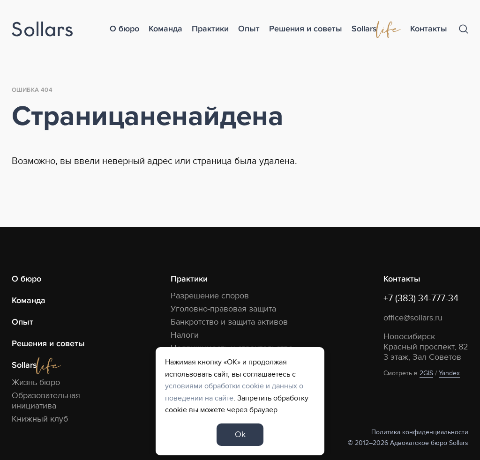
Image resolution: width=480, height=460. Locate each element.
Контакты (428, 29)
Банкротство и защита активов (229, 322)
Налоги (185, 335)
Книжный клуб (40, 419)
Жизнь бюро (36, 382)
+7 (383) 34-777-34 (420, 298)
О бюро (124, 29)
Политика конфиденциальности (419, 432)
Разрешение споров (210, 296)
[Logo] (42, 29)
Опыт (249, 29)
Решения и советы (305, 29)
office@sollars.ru (412, 318)
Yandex (449, 373)
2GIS (426, 373)
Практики (210, 29)
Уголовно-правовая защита (223, 309)
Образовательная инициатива (46, 401)
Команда (165, 29)
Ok (240, 434)
